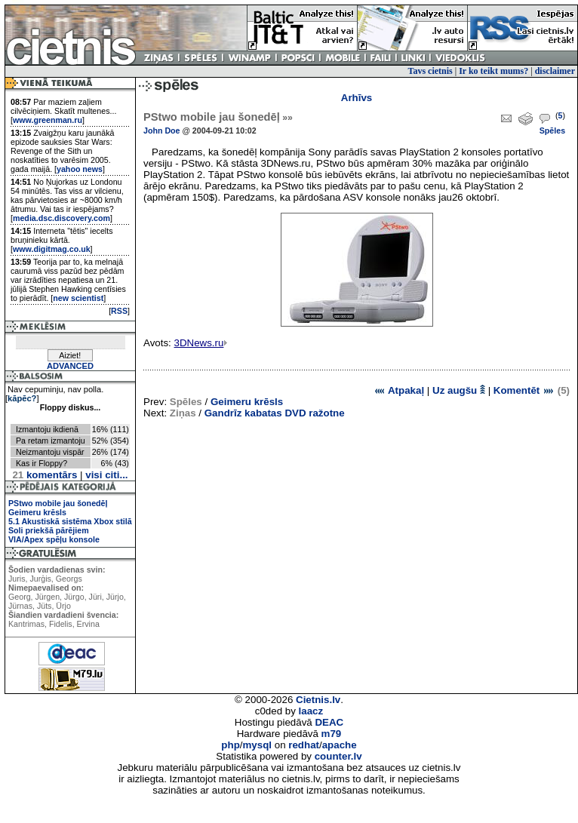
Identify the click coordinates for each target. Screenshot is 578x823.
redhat (303, 745)
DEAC (329, 722)
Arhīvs (356, 97)
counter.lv (338, 756)
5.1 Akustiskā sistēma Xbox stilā (70, 521)
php (230, 745)
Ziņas (183, 413)
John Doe (161, 130)
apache (339, 745)
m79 (331, 733)
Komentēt (524, 390)
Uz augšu (458, 390)
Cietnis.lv (318, 699)
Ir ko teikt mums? (493, 71)
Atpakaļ (399, 390)
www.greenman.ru (47, 119)
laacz (311, 711)
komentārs (44, 475)
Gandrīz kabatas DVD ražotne (274, 413)
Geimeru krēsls (37, 512)
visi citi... (106, 475)
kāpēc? (22, 398)
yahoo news (80, 169)
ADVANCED (70, 365)
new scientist (78, 297)
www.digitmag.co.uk (52, 248)
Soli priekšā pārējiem (48, 530)
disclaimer (555, 71)
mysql (257, 745)
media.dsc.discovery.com (61, 218)
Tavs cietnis (430, 71)
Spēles (552, 130)
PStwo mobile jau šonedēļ (57, 503)
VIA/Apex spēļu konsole (54, 539)
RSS (119, 310)
